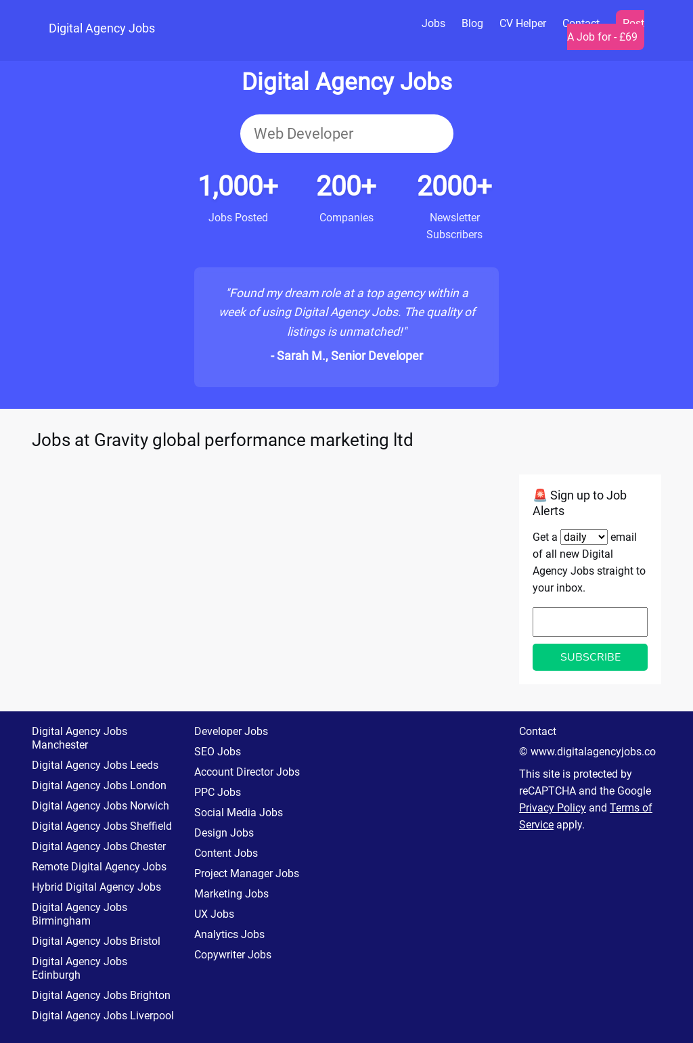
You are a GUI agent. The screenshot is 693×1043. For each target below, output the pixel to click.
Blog (472, 23)
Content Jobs (226, 853)
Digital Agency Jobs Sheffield (102, 826)
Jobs (433, 23)
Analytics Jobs (229, 934)
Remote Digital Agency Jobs (99, 866)
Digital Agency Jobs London (99, 785)
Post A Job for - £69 (605, 30)
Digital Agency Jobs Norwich (100, 805)
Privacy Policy (552, 807)
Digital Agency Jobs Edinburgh (79, 968)
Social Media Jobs (238, 812)
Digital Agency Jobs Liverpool (103, 1015)
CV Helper (522, 23)
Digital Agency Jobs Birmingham (79, 914)
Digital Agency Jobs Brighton (101, 995)
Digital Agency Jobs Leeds (95, 765)
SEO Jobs (217, 751)
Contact (537, 731)
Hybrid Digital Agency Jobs (96, 887)
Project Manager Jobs (246, 873)
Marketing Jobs (231, 893)
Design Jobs (224, 832)
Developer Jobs (231, 731)
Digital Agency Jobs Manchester (79, 738)
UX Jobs (214, 914)
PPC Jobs (217, 792)
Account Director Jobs (247, 771)
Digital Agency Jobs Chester (99, 846)
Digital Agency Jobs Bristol (96, 941)
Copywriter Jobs (232, 954)
